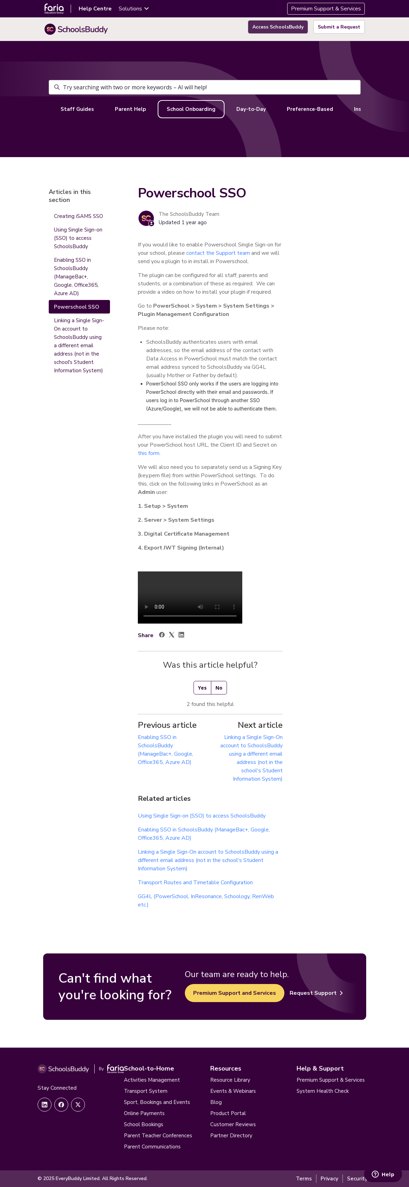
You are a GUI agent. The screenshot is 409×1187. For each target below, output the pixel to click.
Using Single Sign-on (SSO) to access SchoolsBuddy (202, 816)
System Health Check (323, 1091)
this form (148, 453)
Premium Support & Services (326, 9)
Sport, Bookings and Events (157, 1102)
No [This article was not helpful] (218, 687)
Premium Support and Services (234, 993)
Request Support (316, 993)
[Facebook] (162, 636)
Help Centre (95, 9)
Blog (216, 1102)
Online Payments (144, 1113)
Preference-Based (310, 109)
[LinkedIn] (181, 636)
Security (357, 1178)
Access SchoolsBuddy (278, 27)
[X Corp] (171, 636)
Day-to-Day (251, 109)
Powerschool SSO (76, 306)
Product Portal (228, 1113)
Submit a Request (339, 27)
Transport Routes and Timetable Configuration (195, 882)
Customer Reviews (233, 1124)
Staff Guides (77, 109)
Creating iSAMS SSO (78, 216)
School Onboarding (191, 109)
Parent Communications (152, 1146)
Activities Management (152, 1079)
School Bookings (143, 1124)
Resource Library (230, 1079)
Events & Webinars (233, 1091)
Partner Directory (231, 1135)
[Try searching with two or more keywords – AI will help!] (205, 87)
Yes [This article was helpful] (202, 687)
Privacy (329, 1178)
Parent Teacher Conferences (158, 1135)
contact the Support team (218, 253)
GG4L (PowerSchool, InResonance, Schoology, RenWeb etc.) (206, 901)
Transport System (145, 1091)
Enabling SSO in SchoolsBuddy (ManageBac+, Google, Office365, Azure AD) (204, 834)
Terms (304, 1178)
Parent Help (130, 109)
